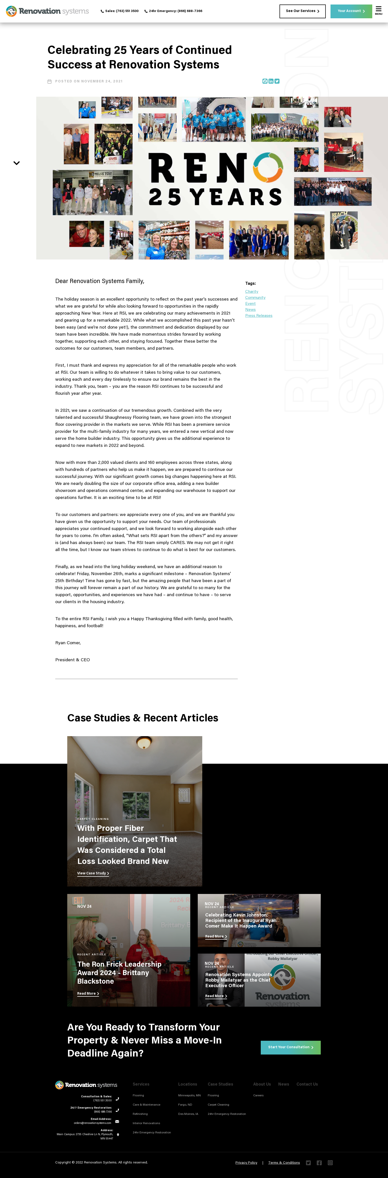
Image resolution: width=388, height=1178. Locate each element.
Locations (187, 1085)
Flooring (138, 1095)
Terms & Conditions (284, 1163)
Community (255, 298)
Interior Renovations (146, 1123)
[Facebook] (265, 81)
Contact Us (307, 1085)
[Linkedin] (271, 81)
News (250, 310)
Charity (251, 292)
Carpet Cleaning (218, 1104)
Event (250, 304)
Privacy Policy (246, 1163)
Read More (88, 994)
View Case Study (93, 873)
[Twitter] (277, 81)
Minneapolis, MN (189, 1095)
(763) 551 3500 (127, 11)
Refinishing (140, 1114)
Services (141, 1085)
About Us (262, 1085)
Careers (258, 1095)
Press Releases (258, 316)
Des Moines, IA (188, 1114)
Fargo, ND (185, 1104)
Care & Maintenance (146, 1104)
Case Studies (220, 1085)
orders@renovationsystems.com (92, 1123)
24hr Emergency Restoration (152, 1132)
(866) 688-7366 (190, 11)
